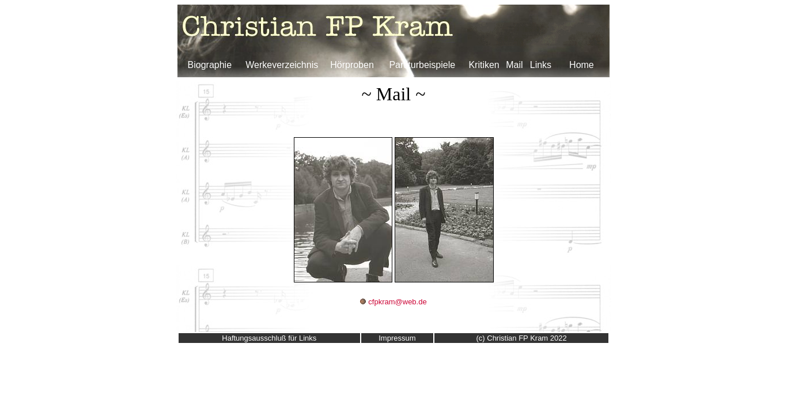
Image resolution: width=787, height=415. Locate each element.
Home (581, 65)
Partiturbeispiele (422, 65)
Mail (514, 65)
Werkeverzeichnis (281, 65)
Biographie (210, 65)
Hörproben (352, 65)
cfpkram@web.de (397, 301)
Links (540, 65)
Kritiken (483, 65)
